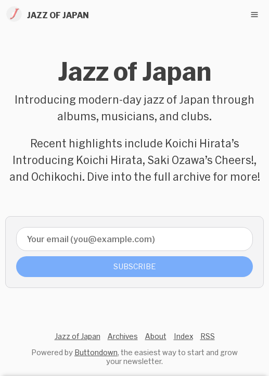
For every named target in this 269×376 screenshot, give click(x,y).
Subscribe (134, 266)
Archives (123, 336)
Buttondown (96, 352)
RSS (207, 336)
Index (183, 336)
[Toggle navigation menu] (254, 14)
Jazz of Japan (77, 336)
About (155, 336)
